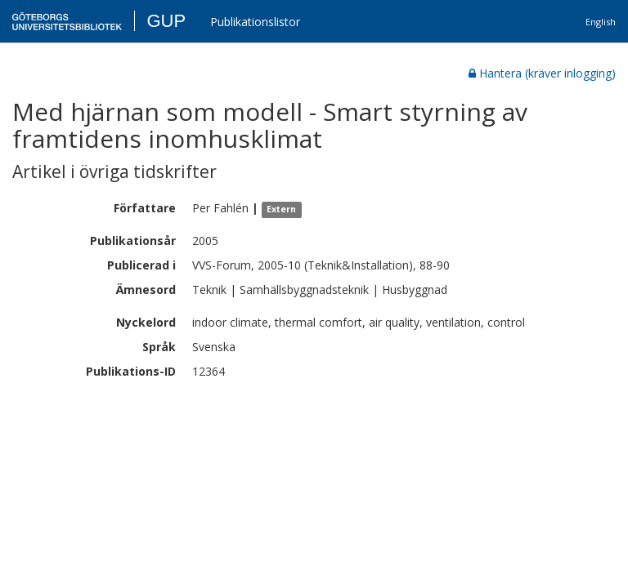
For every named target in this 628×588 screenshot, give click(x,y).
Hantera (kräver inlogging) (542, 73)
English (600, 22)
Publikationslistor (255, 21)
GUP (166, 21)
